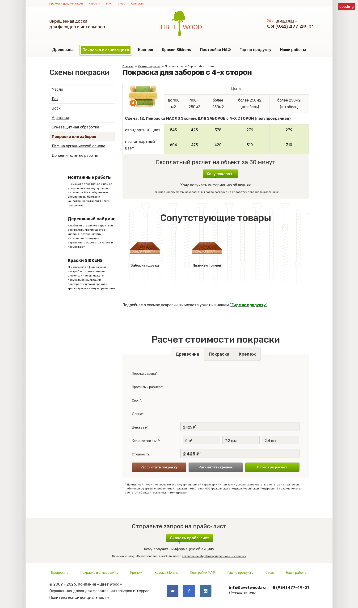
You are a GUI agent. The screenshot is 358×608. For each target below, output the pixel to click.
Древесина (63, 49)
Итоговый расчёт (272, 467)
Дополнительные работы (75, 155)
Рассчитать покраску (159, 467)
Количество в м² (145, 441)
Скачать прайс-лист (189, 538)
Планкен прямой (207, 251)
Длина (137, 414)
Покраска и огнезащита (106, 50)
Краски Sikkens (176, 49)
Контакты (137, 3)
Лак (55, 99)
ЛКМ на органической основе (78, 146)
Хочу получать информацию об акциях (215, 181)
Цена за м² (140, 427)
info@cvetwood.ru (247, 587)
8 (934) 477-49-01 (292, 27)
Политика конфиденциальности (79, 597)
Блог (109, 3)
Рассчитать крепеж (216, 467)
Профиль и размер (146, 387)
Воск (56, 108)
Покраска (219, 354)
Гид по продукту (255, 49)
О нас (121, 3)
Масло (57, 89)
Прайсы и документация (66, 3)
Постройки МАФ (215, 49)
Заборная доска (145, 251)
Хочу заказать (220, 174)
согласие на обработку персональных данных (246, 192)
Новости (94, 3)
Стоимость (141, 454)
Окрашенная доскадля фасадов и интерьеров (77, 24)
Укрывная (60, 117)
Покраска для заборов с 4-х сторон (190, 66)
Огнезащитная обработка (75, 127)
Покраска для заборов (74, 136)
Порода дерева (144, 374)
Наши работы (293, 49)
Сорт (136, 401)
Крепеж (145, 49)
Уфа (270, 21)
